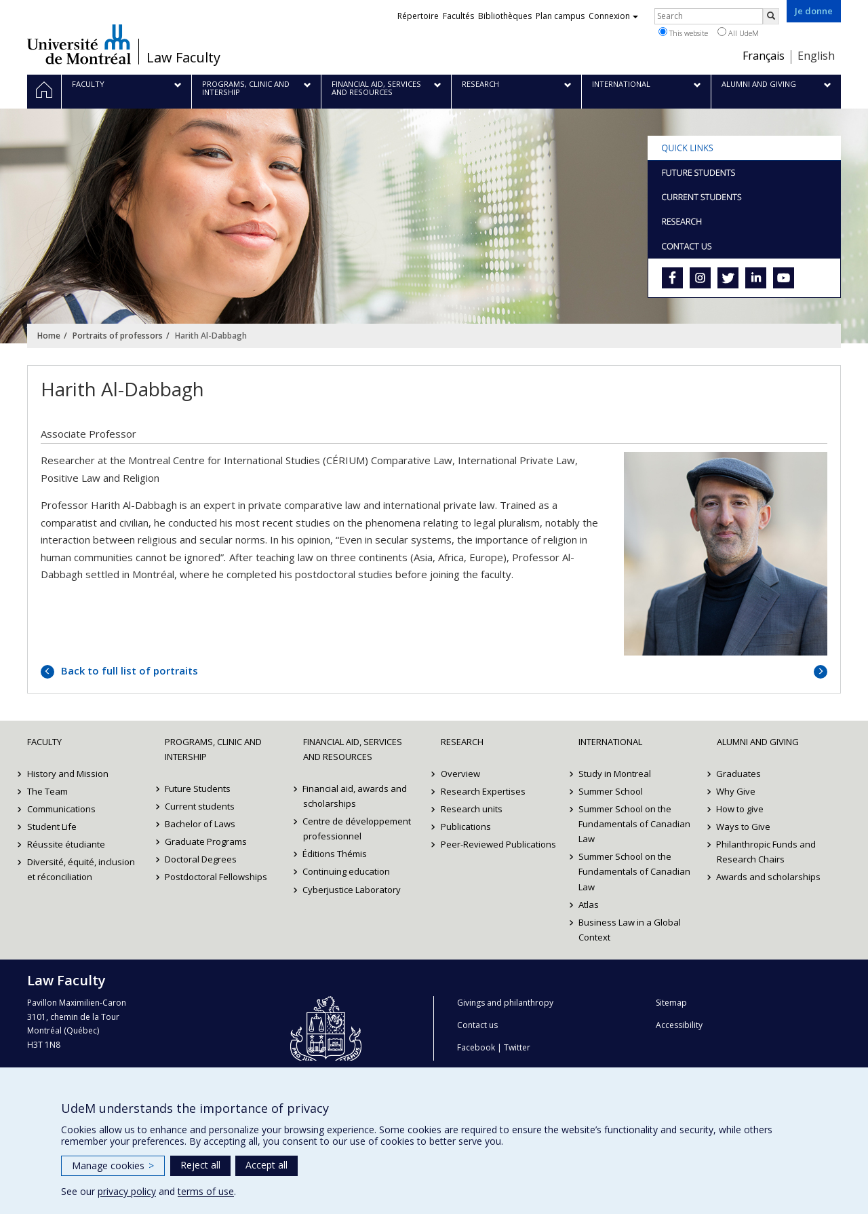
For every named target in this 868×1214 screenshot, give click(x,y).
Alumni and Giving (758, 742)
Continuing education (347, 871)
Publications (466, 826)
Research (462, 742)
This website (683, 32)
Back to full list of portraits (128, 670)
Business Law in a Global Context (629, 929)
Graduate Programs (206, 841)
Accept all (266, 1164)
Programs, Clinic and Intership (213, 749)
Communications (61, 809)
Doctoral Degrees (201, 859)
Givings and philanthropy (505, 1002)
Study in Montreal (614, 773)
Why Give (736, 791)
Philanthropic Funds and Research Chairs (766, 851)
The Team (47, 791)
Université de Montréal (79, 44)
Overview (460, 773)
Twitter (517, 1047)
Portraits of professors (118, 335)
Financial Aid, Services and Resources (352, 749)
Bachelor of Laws (200, 824)
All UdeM (738, 32)
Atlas (588, 904)
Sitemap (671, 1002)
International (610, 742)
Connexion (613, 16)
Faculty (44, 742)
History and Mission (67, 773)
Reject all (200, 1164)
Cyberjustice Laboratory (352, 890)
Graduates (739, 773)
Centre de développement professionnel (357, 828)
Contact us (477, 1025)
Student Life (52, 826)
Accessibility (679, 1025)
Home (48, 335)
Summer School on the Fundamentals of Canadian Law (634, 824)
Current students (200, 806)
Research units (471, 809)
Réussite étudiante (66, 844)
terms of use (206, 1191)
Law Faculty (183, 57)
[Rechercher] (771, 16)
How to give (740, 809)
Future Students (198, 788)
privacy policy (127, 1191)
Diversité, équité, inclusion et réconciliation (81, 869)
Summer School (610, 791)
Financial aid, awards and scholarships (355, 796)
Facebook (476, 1047)
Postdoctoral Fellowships (216, 877)
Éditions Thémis (335, 854)
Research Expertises (483, 791)
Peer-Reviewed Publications (498, 844)
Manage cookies (113, 1165)
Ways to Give (744, 826)
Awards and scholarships (769, 877)
